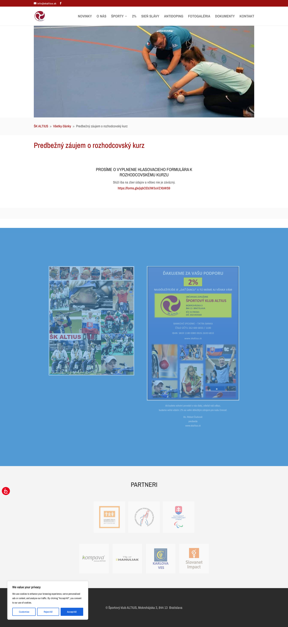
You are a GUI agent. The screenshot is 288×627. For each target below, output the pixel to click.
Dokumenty (225, 17)
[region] (47, 600)
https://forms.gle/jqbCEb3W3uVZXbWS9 (144, 188)
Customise (24, 611)
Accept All (72, 611)
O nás (101, 17)
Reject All (48, 611)
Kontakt (247, 17)
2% (134, 17)
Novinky (85, 17)
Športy (117, 17)
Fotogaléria (199, 17)
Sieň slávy (150, 17)
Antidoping (173, 17)
